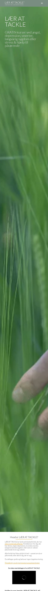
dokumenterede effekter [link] (14, 544)
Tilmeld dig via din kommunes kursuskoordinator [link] (22, 563)
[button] (42, 4)
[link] (14, 3)
